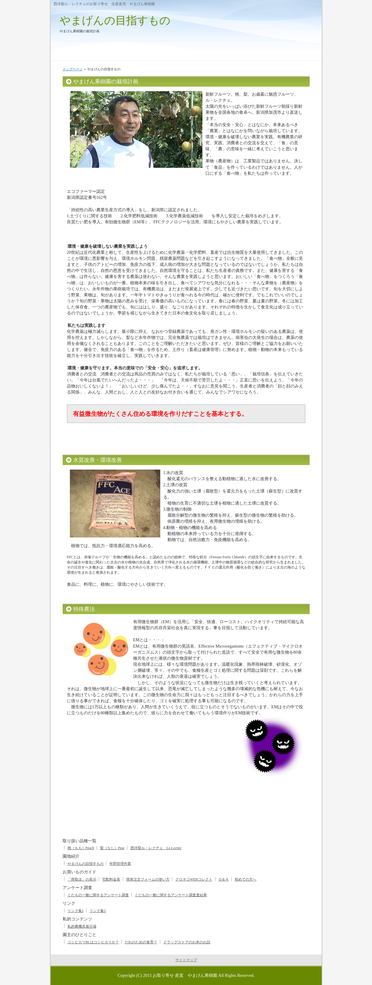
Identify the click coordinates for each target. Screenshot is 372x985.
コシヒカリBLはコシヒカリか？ (93, 942)
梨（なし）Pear (112, 848)
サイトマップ (186, 960)
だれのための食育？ (141, 942)
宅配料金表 (111, 879)
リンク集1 (75, 911)
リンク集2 (97, 911)
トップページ (73, 69)
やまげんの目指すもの (115, 20)
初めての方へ (245, 879)
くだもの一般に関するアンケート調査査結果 (171, 895)
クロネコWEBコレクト (193, 879)
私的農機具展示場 (81, 926)
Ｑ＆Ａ (223, 879)
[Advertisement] (176, 806)
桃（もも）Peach (80, 848)
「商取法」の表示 (81, 879)
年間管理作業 (120, 864)
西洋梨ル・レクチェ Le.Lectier (156, 848)
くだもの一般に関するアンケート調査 (98, 895)
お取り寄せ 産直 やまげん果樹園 (185, 975)
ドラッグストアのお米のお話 (186, 942)
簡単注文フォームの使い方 (148, 879)
